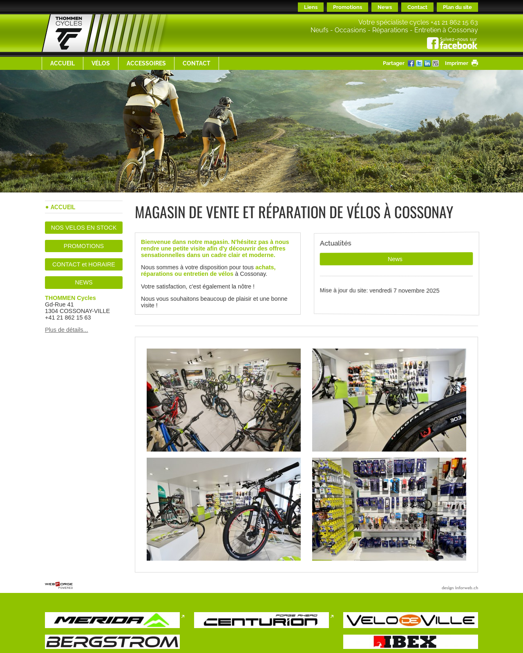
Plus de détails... (66, 329)
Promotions (347, 7)
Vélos (101, 63)
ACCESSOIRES (146, 63)
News (385, 7)
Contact (417, 7)
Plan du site (457, 7)
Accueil (62, 63)
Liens (310, 7)
